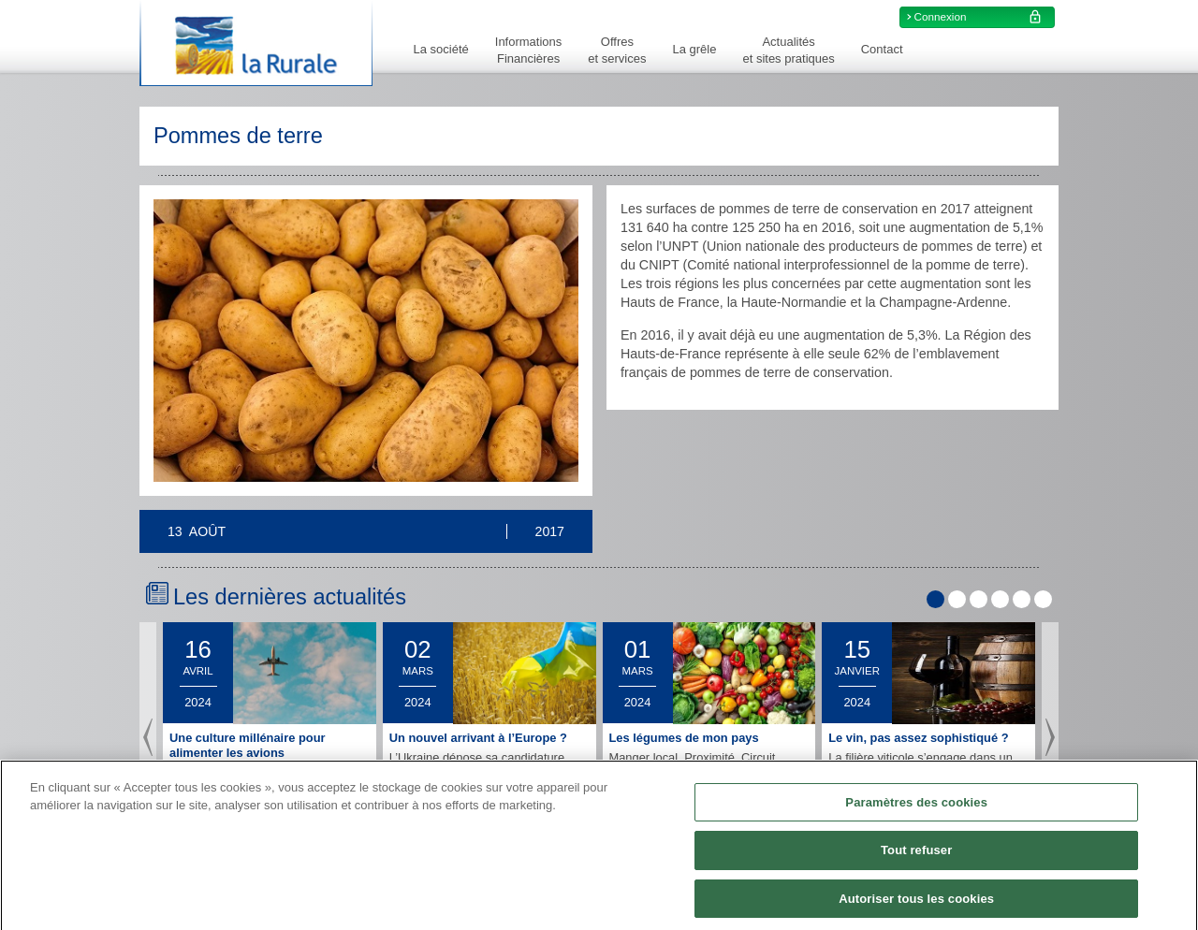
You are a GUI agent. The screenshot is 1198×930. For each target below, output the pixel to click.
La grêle (694, 49)
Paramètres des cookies (916, 810)
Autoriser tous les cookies (916, 906)
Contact (882, 49)
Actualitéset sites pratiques (788, 50)
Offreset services (617, 50)
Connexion (980, 16)
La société (441, 49)
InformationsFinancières (528, 50)
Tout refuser (916, 857)
